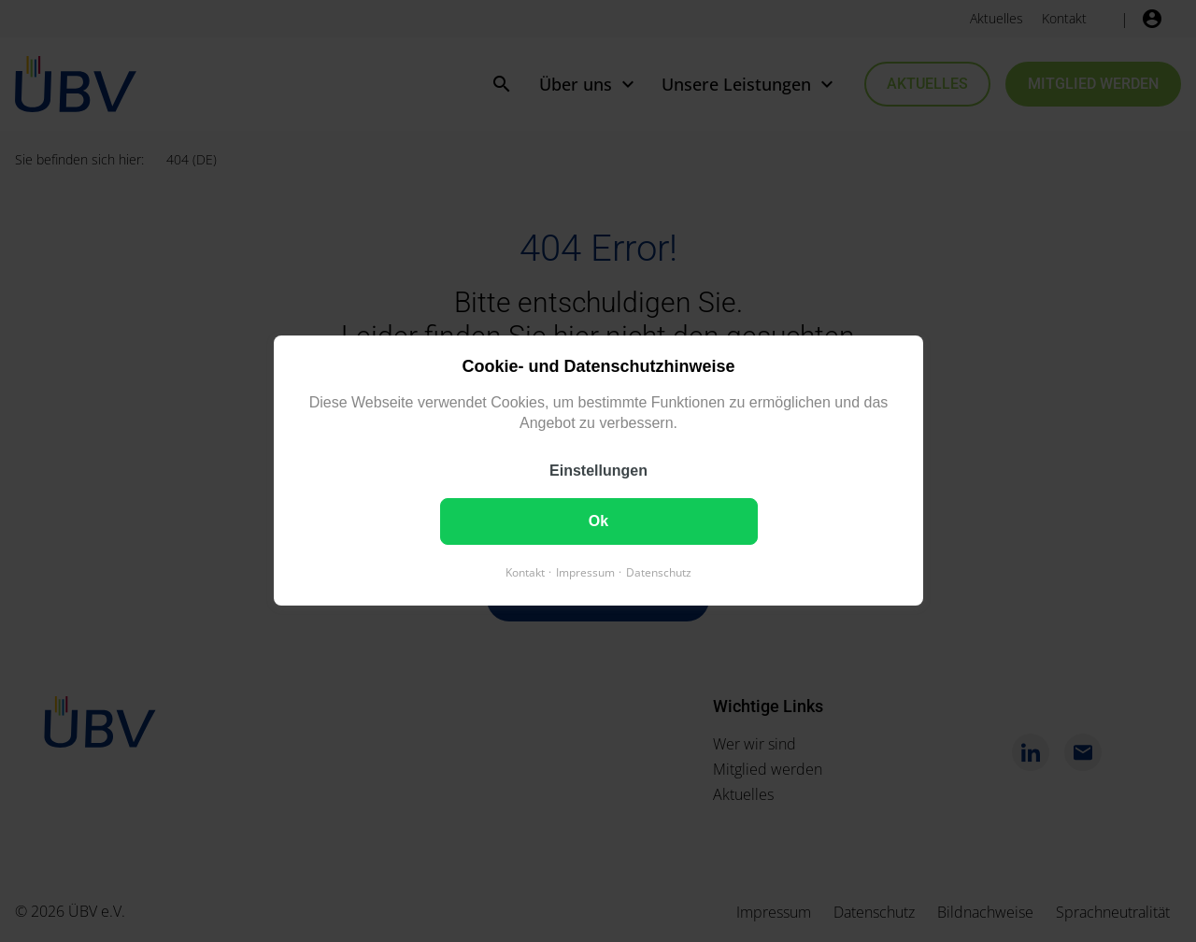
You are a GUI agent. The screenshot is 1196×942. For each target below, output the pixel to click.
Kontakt (525, 573)
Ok (597, 522)
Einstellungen (598, 471)
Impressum (585, 573)
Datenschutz (658, 573)
